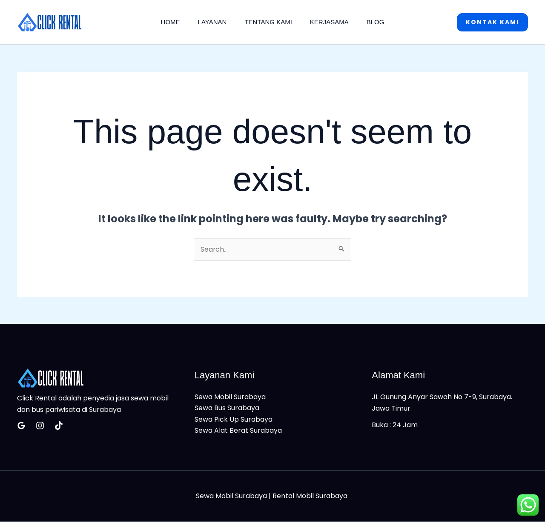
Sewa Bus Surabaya (227, 408)
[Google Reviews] (21, 425)
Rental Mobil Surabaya (310, 496)
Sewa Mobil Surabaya (230, 397)
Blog (381, 22)
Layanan (209, 22)
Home (165, 22)
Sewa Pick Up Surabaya (233, 419)
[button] (492, 22)
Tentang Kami (268, 22)
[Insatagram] (40, 425)
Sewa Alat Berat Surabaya (238, 431)
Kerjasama (332, 22)
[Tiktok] (58, 425)
